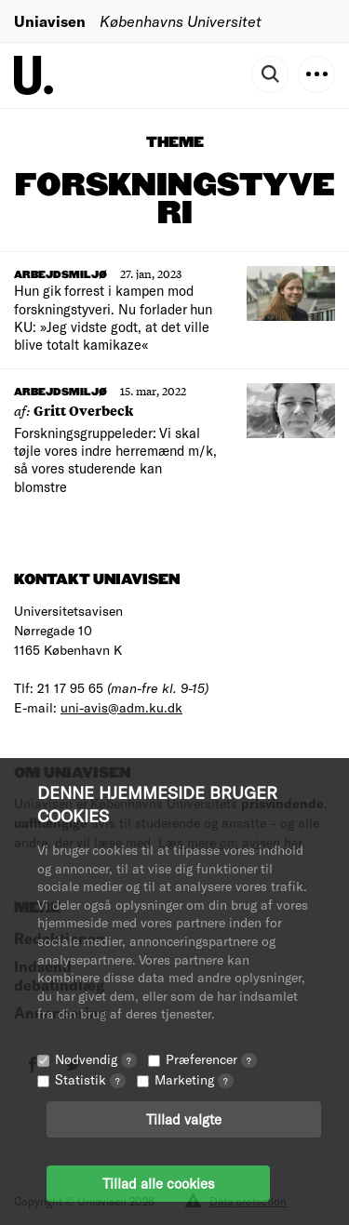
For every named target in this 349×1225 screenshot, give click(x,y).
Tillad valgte (183, 1119)
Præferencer (211, 1059)
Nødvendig (96, 1059)
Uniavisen (50, 21)
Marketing (194, 1079)
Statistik (90, 1079)
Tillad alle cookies (158, 1183)
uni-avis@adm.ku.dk (121, 707)
